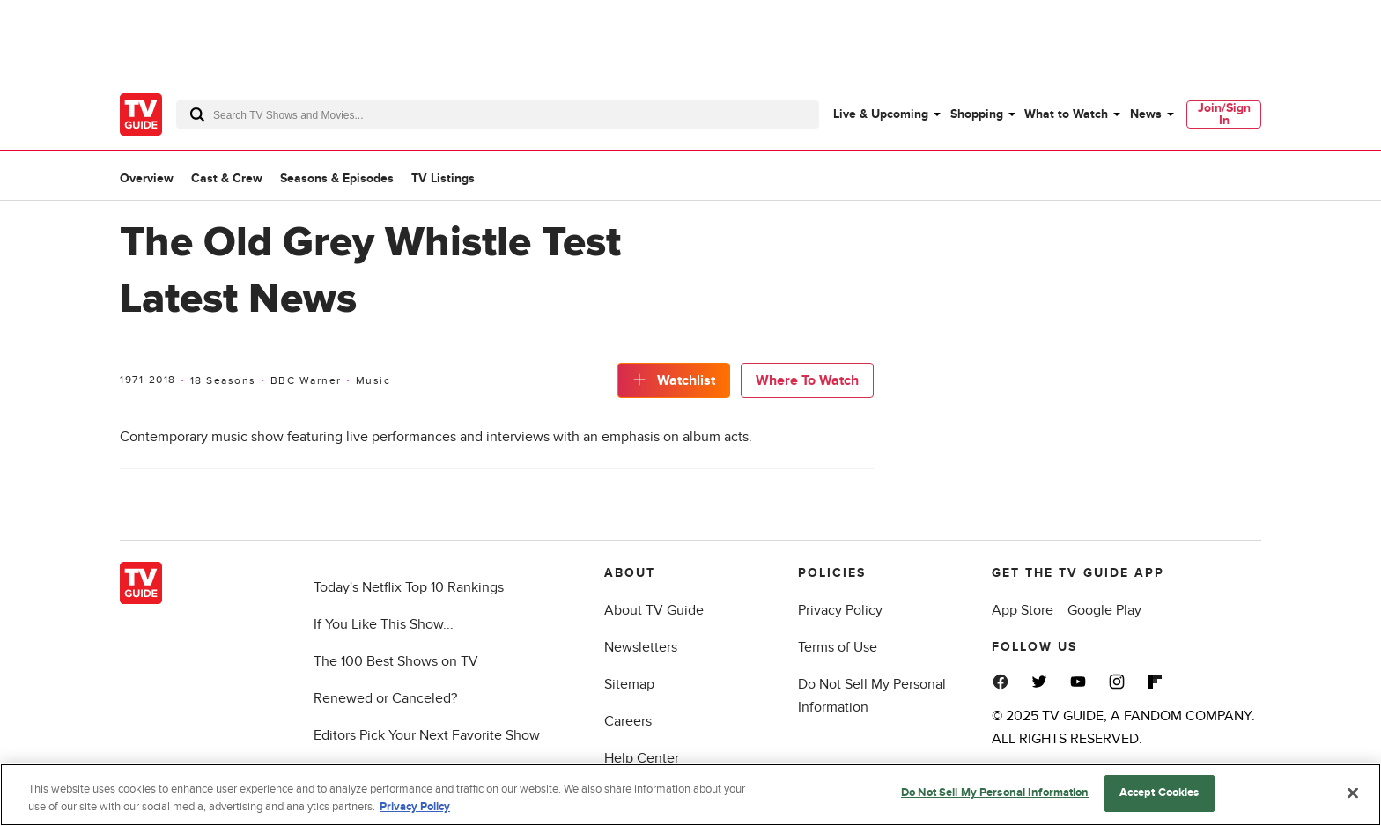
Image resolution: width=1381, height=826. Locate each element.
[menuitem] (886, 114)
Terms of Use (837, 647)
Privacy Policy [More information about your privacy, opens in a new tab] (415, 807)
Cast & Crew (226, 178)
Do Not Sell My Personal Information (995, 792)
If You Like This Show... (384, 624)
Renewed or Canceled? (385, 698)
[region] (690, 794)
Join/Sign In (1224, 114)
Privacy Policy (840, 610)
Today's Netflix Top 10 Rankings (409, 587)
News (1146, 114)
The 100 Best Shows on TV (396, 661)
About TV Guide (654, 610)
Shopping (976, 114)
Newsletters (640, 647)
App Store (1022, 610)
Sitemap (629, 684)
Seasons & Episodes (337, 178)
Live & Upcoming (880, 114)
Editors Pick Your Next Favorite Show (427, 735)
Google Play (1104, 610)
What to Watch (1066, 114)
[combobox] (497, 114)
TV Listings (443, 178)
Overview (147, 178)
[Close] (1352, 792)
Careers (628, 721)
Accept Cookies (1159, 792)
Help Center (641, 758)
